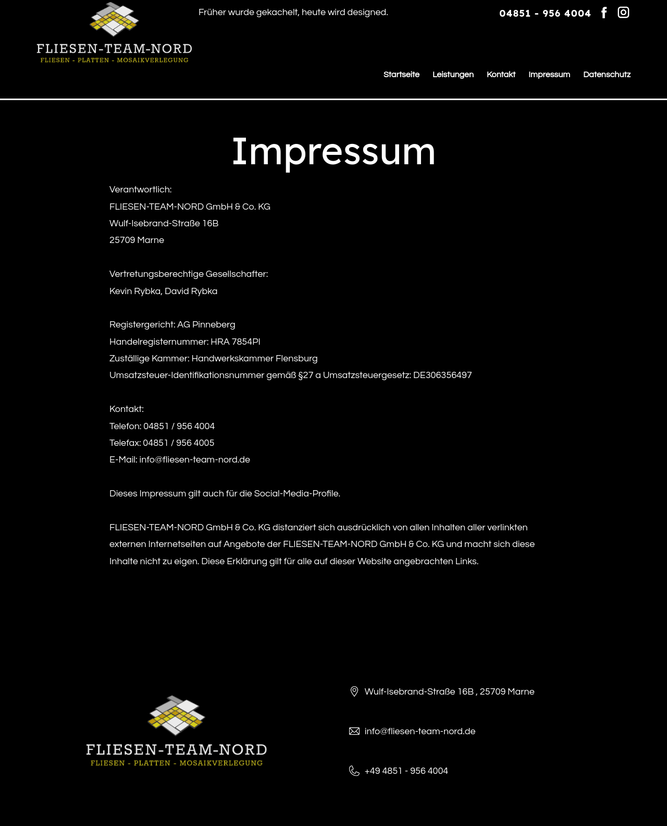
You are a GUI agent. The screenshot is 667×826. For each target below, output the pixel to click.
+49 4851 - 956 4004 (406, 771)
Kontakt (501, 74)
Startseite (401, 74)
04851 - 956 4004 (545, 13)
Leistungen (453, 74)
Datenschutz (607, 74)
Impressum (549, 74)
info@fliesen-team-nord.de (420, 731)
